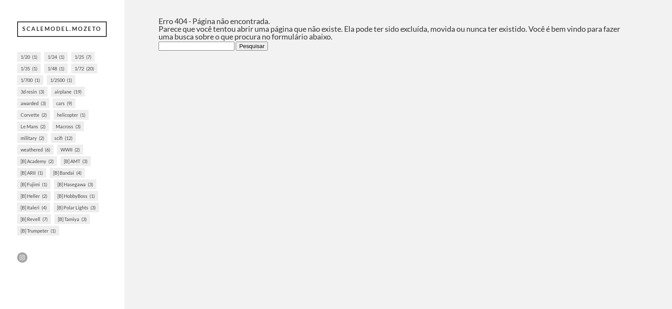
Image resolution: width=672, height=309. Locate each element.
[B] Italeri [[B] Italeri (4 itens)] (34, 207)
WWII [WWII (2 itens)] (70, 149)
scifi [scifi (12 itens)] (63, 138)
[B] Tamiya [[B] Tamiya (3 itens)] (72, 219)
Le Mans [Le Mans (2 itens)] (33, 126)
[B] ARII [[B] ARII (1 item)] (32, 173)
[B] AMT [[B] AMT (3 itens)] (75, 161)
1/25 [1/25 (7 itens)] (83, 57)
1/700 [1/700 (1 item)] (30, 80)
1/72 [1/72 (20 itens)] (84, 68)
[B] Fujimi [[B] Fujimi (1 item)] (34, 184)
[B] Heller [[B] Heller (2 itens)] (34, 196)
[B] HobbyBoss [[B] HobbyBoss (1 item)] (76, 196)
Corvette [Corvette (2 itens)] (34, 115)
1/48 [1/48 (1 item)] (56, 68)
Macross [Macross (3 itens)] (68, 126)
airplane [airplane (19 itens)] (67, 91)
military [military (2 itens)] (32, 138)
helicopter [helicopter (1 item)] (71, 115)
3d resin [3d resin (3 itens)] (32, 91)
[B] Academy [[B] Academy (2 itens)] (37, 161)
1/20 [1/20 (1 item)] (29, 57)
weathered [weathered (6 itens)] (35, 149)
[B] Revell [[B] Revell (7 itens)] (34, 219)
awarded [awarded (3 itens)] (33, 103)
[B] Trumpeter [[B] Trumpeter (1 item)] (38, 230)
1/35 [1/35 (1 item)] (29, 68)
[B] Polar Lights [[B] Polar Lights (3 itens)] (76, 207)
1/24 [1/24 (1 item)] (56, 57)
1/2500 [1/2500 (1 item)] (61, 80)
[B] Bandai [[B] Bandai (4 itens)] (67, 173)
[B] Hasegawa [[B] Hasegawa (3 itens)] (75, 184)
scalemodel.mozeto (62, 28)
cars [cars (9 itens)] (64, 103)
